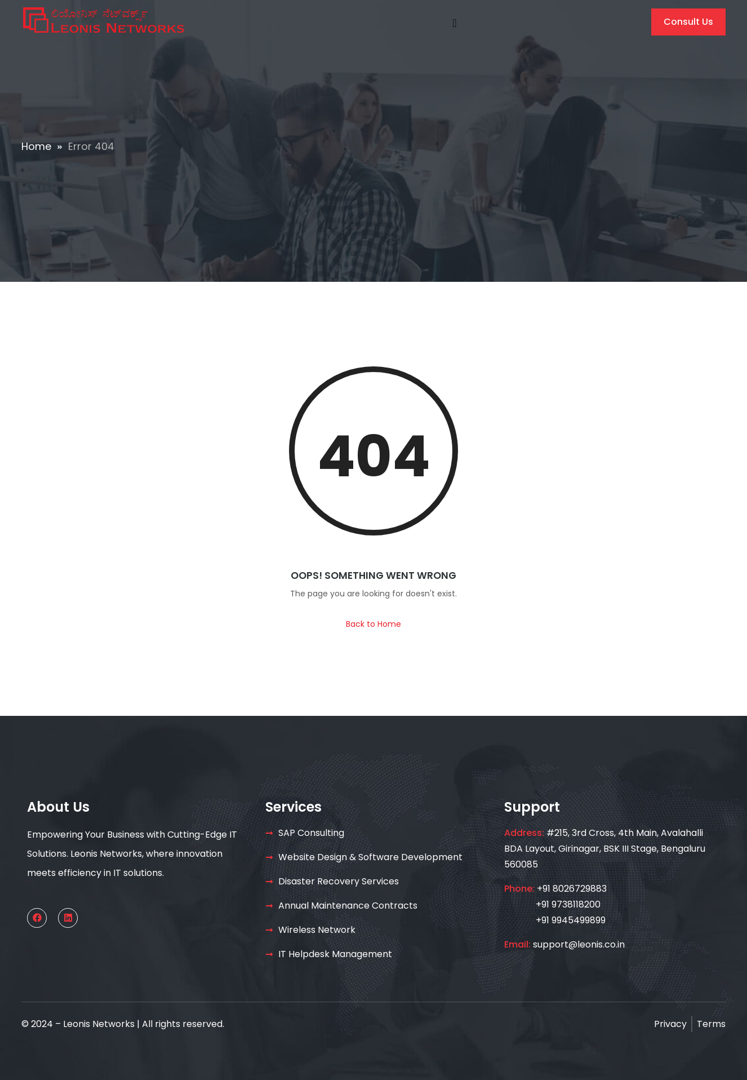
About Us (58, 807)
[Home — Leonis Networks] (103, 20)
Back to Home (373, 624)
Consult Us (688, 21)
